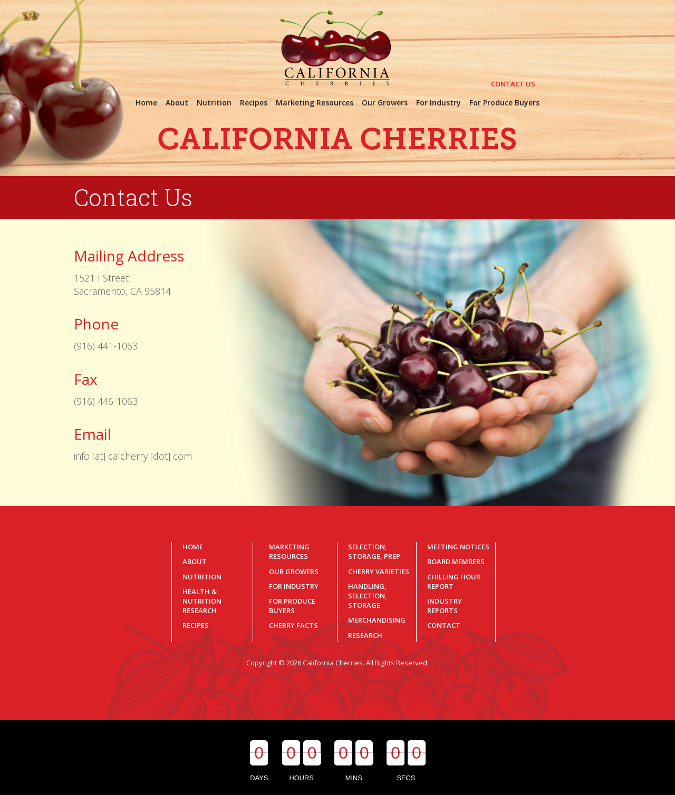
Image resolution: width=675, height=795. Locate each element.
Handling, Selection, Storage (367, 595)
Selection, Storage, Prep (374, 551)
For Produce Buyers (292, 605)
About (194, 561)
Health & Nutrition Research (201, 601)
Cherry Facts (293, 625)
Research (365, 635)
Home (192, 546)
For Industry (294, 586)
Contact (443, 625)
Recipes (195, 625)
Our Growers (294, 571)
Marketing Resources (289, 551)
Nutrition (201, 576)
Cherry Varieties (378, 571)
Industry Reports (444, 605)
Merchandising (377, 620)
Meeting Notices (458, 546)
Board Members (456, 561)
